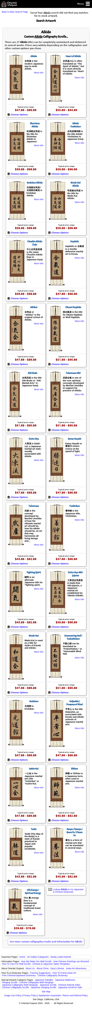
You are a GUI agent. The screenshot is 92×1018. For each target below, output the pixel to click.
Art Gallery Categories (38, 957)
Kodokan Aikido (35, 182)
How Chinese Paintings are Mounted (71, 961)
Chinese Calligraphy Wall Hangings (36, 982)
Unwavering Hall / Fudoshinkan (73, 637)
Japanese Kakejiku (44, 980)
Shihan (74, 768)
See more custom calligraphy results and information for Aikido (46, 941)
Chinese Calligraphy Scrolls (15, 987)
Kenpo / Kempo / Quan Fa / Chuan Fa (74, 832)
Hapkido (74, 241)
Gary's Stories (57, 968)
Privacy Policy (30, 995)
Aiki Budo (32, 373)
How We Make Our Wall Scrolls (36, 961)
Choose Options (18, 114)
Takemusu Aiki (73, 373)
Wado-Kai (34, 635)
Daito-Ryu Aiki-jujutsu (75, 574)
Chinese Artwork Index (69, 985)
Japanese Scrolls (48, 985)
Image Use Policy (12, 995)
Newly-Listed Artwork (60, 957)
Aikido (33, 56)
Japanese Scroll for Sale (70, 987)
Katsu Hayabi (74, 438)
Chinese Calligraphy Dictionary (53, 975)
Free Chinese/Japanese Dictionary (19, 975)
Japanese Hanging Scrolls (43, 987)
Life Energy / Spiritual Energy (33, 891)
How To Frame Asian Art (64, 973)
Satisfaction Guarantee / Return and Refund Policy (63, 995)
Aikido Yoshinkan (75, 125)
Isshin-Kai (34, 768)
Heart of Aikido (73, 56)
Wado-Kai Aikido (76, 184)
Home (22, 957)
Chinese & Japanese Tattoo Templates (51, 964)
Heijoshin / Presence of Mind (74, 703)
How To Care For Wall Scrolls (16, 964)
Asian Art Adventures (76, 968)
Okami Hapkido (73, 307)
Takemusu (34, 506)
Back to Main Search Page (15, 12)
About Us (30, 968)
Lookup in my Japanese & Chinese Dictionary (68, 890)
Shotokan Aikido (35, 125)
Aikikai (33, 307)
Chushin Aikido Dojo (34, 243)
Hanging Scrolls (9, 982)
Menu (83, 4)
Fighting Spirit (34, 572)
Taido (34, 829)
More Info (38, 72)
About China (43, 968)
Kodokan (33, 701)
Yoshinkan (74, 506)
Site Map (46, 991)
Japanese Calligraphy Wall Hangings (20, 985)
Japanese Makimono (65, 980)
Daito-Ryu (34, 438)
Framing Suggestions (40, 973)
